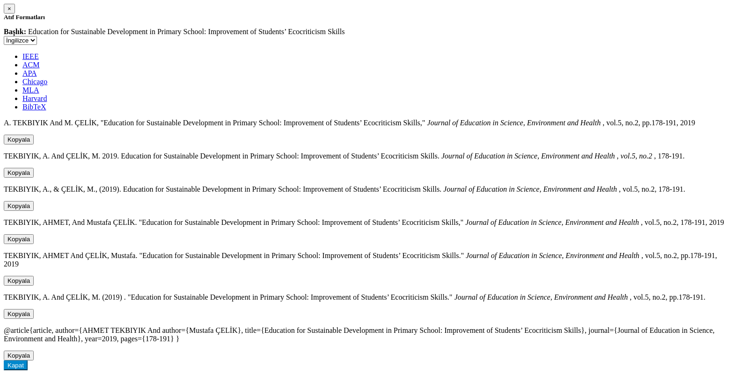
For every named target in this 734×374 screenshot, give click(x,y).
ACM (30, 65)
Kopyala (18, 139)
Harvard (34, 98)
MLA (30, 90)
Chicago (34, 82)
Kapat (15, 365)
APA (29, 73)
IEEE (30, 56)
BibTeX (34, 107)
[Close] (9, 9)
